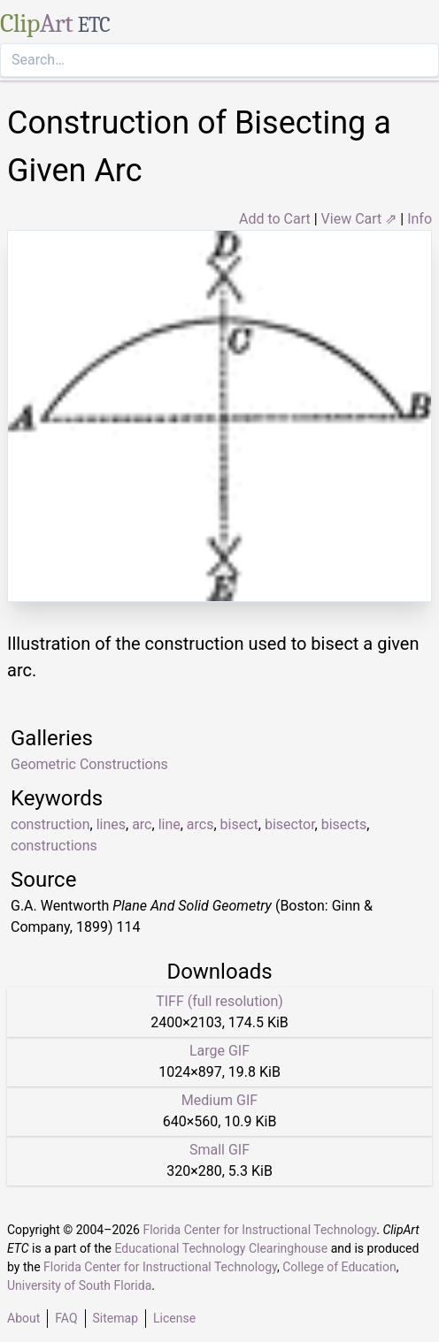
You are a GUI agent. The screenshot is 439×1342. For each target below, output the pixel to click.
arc (141, 824)
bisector (290, 824)
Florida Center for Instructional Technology (259, 1230)
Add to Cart (275, 218)
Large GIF (219, 1050)
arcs (200, 824)
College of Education (339, 1267)
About (23, 1318)
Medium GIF (219, 1100)
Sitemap (115, 1318)
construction (50, 824)
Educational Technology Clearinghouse (220, 1248)
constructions (54, 845)
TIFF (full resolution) (219, 1001)
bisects (343, 824)
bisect (239, 824)
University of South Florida (79, 1285)
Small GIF (219, 1149)
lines (111, 824)
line (169, 824)
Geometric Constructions (89, 764)
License (174, 1318)
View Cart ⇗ (359, 218)
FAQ (66, 1318)
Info (419, 218)
